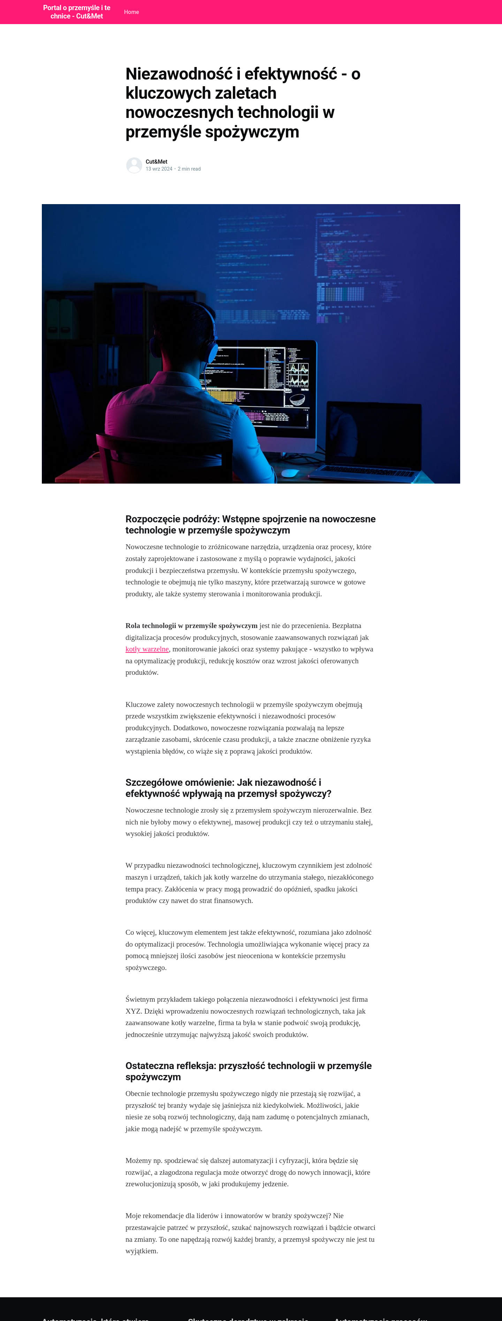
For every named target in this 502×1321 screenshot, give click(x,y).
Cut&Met (156, 161)
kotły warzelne (147, 649)
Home (131, 12)
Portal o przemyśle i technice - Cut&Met (77, 11)
